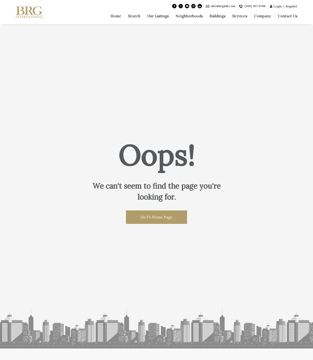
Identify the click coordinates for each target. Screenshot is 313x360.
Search (134, 16)
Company (262, 16)
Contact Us (287, 16)
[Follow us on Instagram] (193, 6)
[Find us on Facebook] (174, 6)
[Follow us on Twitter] (181, 6)
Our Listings (158, 16)
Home (116, 16)
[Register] (291, 6)
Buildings (217, 16)
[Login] (275, 6)
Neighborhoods (189, 16)
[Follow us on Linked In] (200, 6)
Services (239, 16)
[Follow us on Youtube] (187, 6)
